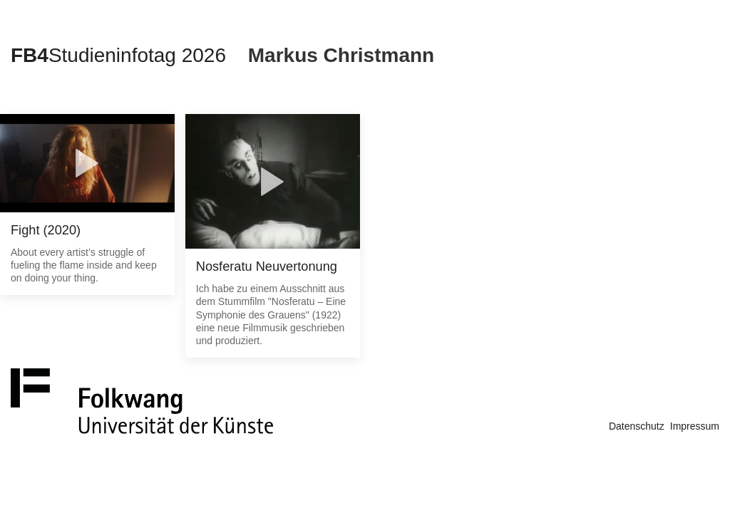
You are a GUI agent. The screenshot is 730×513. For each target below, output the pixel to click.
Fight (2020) (46, 230)
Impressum (694, 426)
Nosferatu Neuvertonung (266, 266)
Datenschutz (636, 426)
